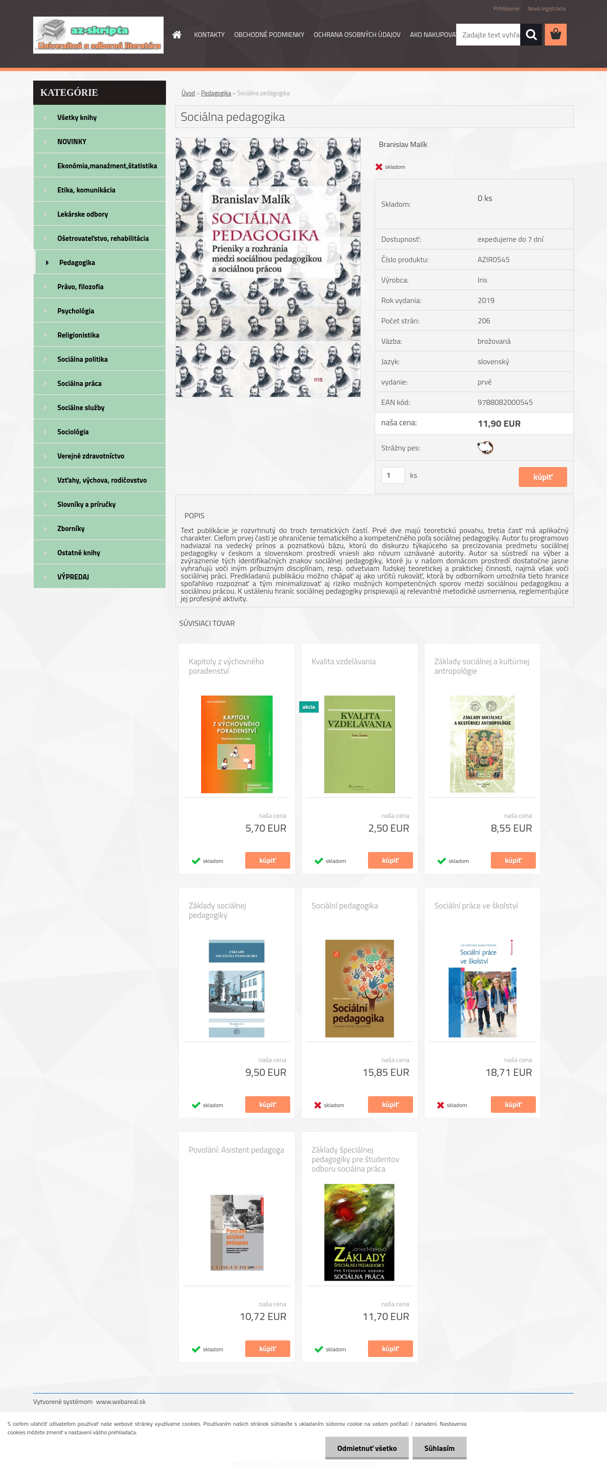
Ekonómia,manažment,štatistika (107, 165)
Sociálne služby (80, 407)
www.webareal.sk (121, 1401)
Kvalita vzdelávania (344, 661)
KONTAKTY (209, 34)
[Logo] (98, 35)
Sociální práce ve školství (476, 905)
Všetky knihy (77, 117)
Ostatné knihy (78, 552)
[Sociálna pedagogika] (268, 141)
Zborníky (70, 528)
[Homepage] (176, 35)
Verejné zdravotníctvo (90, 455)
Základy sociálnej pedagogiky (217, 910)
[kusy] (393, 475)
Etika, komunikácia (86, 189)
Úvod (188, 93)
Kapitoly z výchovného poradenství (226, 666)
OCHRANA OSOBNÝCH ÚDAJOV (357, 34)
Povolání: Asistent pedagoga (237, 1150)
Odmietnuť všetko (367, 1448)
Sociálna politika (82, 359)
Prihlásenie (506, 8)
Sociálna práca (79, 383)
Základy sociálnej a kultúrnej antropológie (481, 666)
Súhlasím (439, 1448)
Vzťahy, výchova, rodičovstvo (102, 480)
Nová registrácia (546, 8)
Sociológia (73, 431)
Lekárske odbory (82, 214)
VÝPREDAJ (73, 576)
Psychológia (75, 310)
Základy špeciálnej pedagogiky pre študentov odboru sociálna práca (355, 1159)
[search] (531, 35)
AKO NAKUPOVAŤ (434, 34)
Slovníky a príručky (86, 504)
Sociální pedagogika (345, 905)
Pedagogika (77, 262)
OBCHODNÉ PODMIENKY (269, 34)
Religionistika (78, 335)
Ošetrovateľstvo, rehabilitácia (103, 238)
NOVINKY (71, 141)
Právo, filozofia (80, 286)
